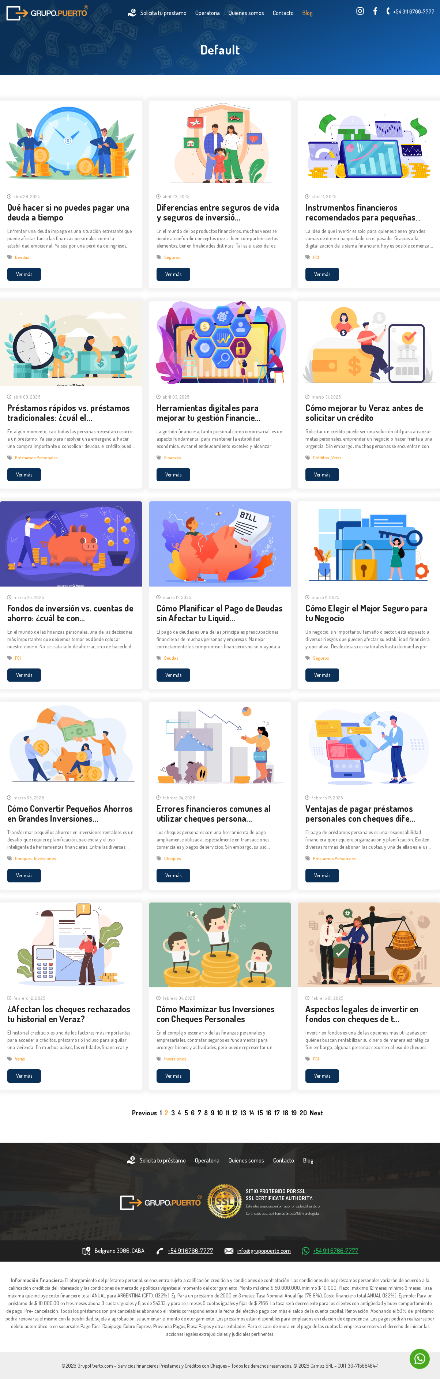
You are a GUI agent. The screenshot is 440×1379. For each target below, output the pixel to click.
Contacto (283, 12)
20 (303, 1113)
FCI (316, 257)
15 (260, 1113)
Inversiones (45, 858)
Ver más (24, 274)
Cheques (24, 858)
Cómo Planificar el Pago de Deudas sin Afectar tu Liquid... (220, 612)
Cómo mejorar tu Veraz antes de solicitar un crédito (364, 412)
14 (252, 1113)
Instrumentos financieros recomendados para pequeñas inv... (360, 217)
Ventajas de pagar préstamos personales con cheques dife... (360, 813)
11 (227, 1113)
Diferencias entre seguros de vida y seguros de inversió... (218, 212)
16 (268, 1113)
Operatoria (207, 12)
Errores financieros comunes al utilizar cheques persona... (214, 813)
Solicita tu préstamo (157, 13)
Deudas (22, 257)
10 (220, 1113)
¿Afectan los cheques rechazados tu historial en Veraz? (68, 1013)
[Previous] (144, 1113)
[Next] (316, 1113)
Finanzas (172, 457)
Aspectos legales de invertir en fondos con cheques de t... (361, 1013)
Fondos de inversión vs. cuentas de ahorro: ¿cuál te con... (70, 612)
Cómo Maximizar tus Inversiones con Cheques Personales (216, 1013)
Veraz (336, 457)
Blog (307, 12)
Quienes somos (246, 12)
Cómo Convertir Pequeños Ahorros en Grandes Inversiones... (70, 813)
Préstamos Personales (36, 457)
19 (294, 1113)
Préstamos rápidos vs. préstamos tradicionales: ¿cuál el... (68, 412)
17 (277, 1113)
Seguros (172, 257)
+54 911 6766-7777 (414, 11)
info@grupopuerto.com (264, 1250)
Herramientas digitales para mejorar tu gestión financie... (209, 412)
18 (285, 1113)
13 (243, 1113)
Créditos (321, 457)
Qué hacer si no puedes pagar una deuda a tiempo (68, 212)
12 (235, 1113)
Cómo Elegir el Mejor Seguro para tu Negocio (366, 612)
